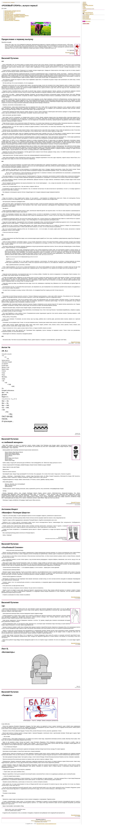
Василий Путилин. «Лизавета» (12, 20)
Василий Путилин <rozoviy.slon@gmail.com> (46, 823)
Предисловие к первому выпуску (13, 10)
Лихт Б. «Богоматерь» (10, 19)
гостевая (84, 10)
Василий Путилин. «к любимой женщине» (15, 14)
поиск (84, 11)
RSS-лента (87, 21)
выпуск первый (86, 15)
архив (84, 6)
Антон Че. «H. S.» (9, 13)
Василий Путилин (69, 52)
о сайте (84, 7)
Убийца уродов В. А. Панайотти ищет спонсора (41, 820)
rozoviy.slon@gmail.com (88, 12)
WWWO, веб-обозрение (88, 5)
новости (84, 3)
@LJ (88, 13)
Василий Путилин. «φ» (10, 17)
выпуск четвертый (87, 18)
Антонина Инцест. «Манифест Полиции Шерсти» (17, 15)
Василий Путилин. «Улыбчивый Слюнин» (15, 16)
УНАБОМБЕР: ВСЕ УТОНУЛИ (41, 821)
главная (84, 2)
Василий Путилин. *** (10, 12)
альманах (12, 2)
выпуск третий (86, 17)
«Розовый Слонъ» (6, 2)
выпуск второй (86, 16)
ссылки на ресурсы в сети (88, 8)
